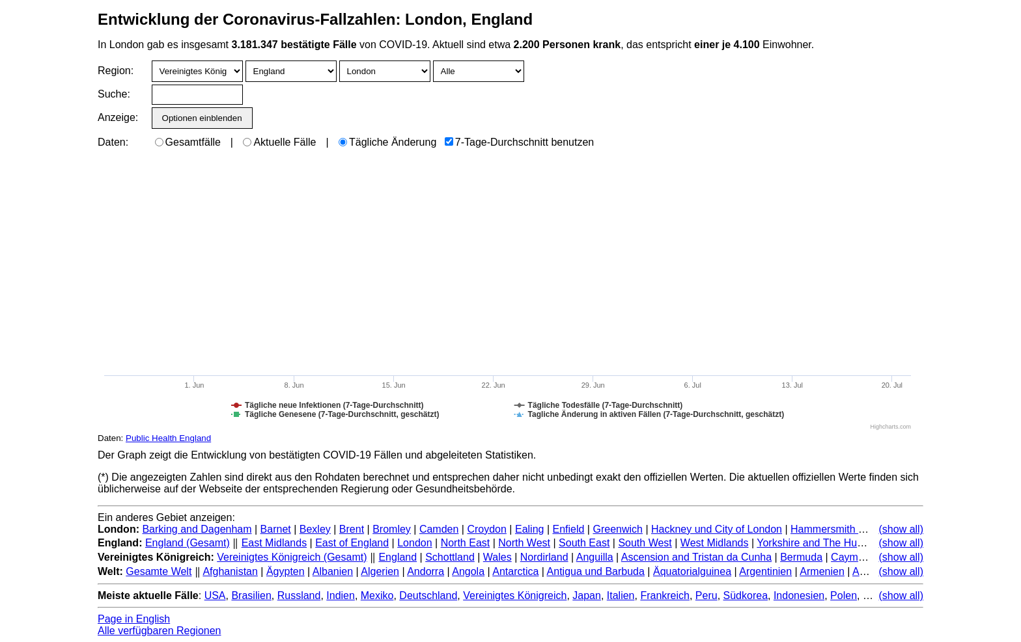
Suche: (114, 94)
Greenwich (617, 529)
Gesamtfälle (188, 142)
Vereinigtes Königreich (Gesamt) (292, 557)
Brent (351, 529)
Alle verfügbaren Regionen (159, 630)
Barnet (275, 529)
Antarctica (515, 571)
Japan (586, 595)
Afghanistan (230, 571)
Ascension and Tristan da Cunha (696, 557)
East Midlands (274, 542)
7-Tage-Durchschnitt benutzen (519, 142)
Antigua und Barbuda (596, 571)
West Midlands (714, 542)
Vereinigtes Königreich (514, 595)
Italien (621, 595)
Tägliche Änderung (387, 142)
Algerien (380, 571)
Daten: (113, 142)
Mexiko (377, 595)
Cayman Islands (868, 557)
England (397, 557)
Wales (497, 557)
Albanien (333, 571)
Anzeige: (117, 117)
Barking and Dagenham (196, 529)
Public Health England (168, 438)
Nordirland (544, 557)
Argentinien (765, 571)
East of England (352, 542)
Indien (340, 595)
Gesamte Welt (158, 571)
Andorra (425, 571)
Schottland (450, 557)
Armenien (822, 571)
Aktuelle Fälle (279, 142)
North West (524, 542)
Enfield (568, 529)
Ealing (529, 529)
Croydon (486, 529)
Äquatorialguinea (692, 571)
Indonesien (799, 595)
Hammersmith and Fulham (852, 529)
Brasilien (251, 595)
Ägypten (285, 571)
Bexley (315, 529)
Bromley (391, 529)
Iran (872, 595)
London (414, 542)
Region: (115, 70)
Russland (299, 595)
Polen (843, 595)
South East (584, 542)
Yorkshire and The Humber (818, 542)
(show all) (901, 529)
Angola (468, 571)
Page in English (134, 618)
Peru (706, 595)
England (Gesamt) (187, 542)
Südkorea (745, 595)
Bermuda (801, 557)
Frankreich (665, 595)
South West (644, 542)
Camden (438, 529)
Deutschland (428, 595)
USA (215, 595)
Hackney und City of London (716, 529)
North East (465, 542)
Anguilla (594, 557)
